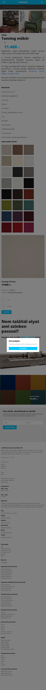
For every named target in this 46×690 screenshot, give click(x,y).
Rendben (23, 348)
